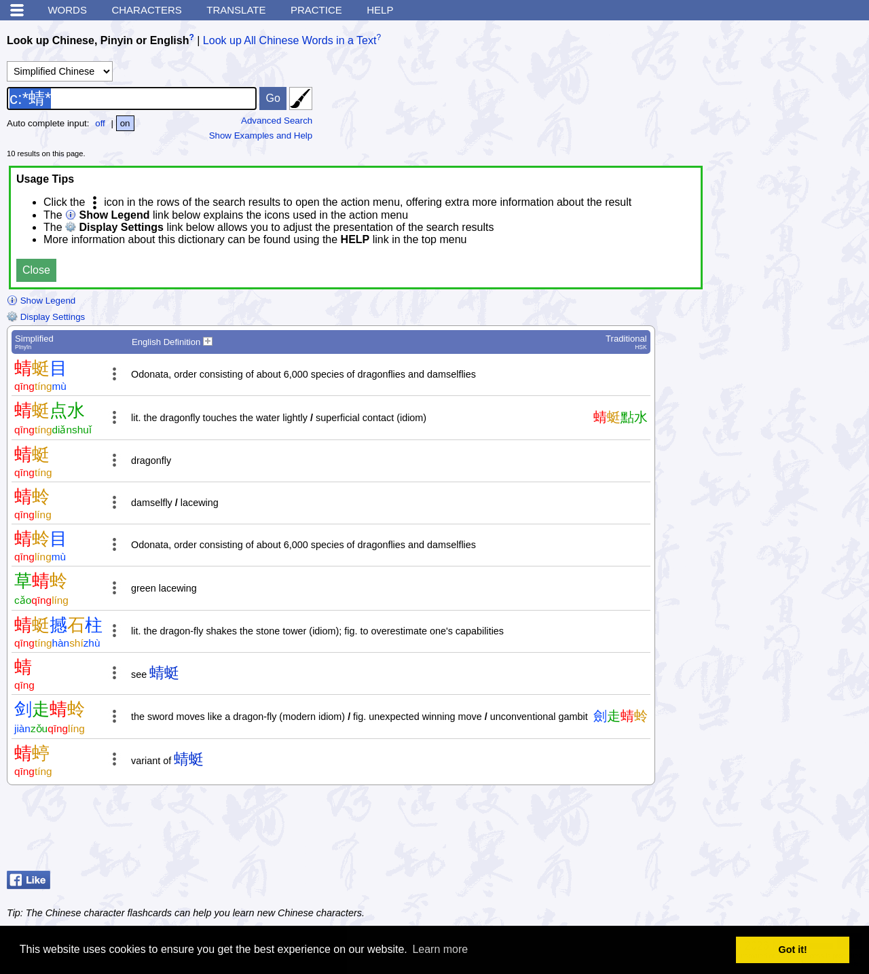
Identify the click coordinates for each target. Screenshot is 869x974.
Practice (316, 10)
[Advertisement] (753, 831)
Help (380, 10)
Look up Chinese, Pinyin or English (98, 40)
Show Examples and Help (261, 135)
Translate (235, 10)
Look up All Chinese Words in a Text (290, 40)
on (125, 123)
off (100, 123)
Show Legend (41, 300)
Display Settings (46, 317)
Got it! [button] (793, 949)
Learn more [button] (440, 949)
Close (36, 270)
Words (67, 10)
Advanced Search (276, 120)
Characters (146, 10)
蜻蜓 (164, 672)
